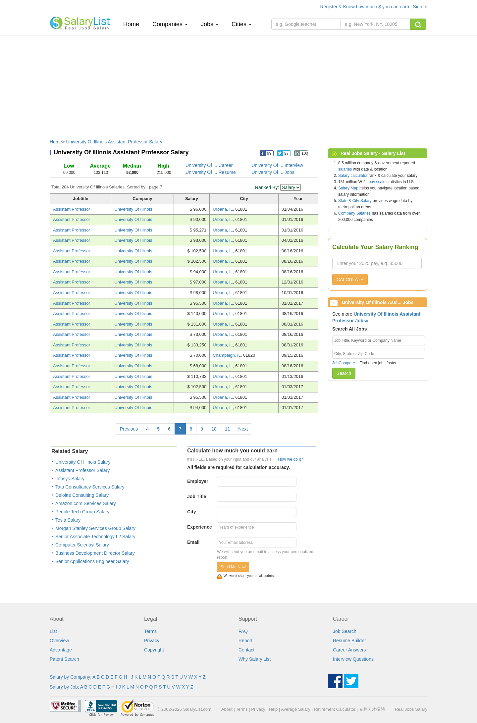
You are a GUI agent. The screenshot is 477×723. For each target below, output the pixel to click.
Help (273, 709)
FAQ (243, 631)
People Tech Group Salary (82, 511)
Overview (59, 640)
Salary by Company (70, 677)
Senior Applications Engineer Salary (92, 561)
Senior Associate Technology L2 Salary (95, 536)
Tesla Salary (67, 520)
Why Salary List (254, 659)
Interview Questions (353, 659)
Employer (197, 481)
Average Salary (295, 709)
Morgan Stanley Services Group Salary (95, 528)
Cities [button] (241, 24)
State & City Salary (355, 200)
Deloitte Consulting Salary (82, 495)
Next (243, 429)
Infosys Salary (69, 478)
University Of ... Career (209, 165)
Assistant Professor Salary (82, 470)
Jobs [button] (209, 24)
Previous (129, 429)
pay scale (377, 182)
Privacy (151, 640)
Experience (199, 527)
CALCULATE (350, 279)
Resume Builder (349, 640)
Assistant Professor (71, 209)
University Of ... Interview (277, 165)
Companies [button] (169, 24)
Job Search (344, 631)
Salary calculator (353, 175)
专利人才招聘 (372, 709)
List (53, 631)
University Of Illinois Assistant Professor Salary (114, 141)
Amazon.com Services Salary (85, 503)
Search (344, 373)
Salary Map (348, 188)
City (191, 511)
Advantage (61, 649)
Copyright (154, 649)
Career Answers (349, 649)
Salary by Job (64, 687)
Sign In (420, 6)
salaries (345, 169)
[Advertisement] (238, 83)
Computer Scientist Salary (82, 544)
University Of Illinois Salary (83, 462)
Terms (150, 631)
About (227, 709)
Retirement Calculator (334, 709)
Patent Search (64, 659)
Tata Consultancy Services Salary (90, 487)
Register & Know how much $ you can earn (365, 6)
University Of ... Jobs (273, 172)
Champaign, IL (227, 355)
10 (214, 429)
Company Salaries (354, 213)
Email (193, 542)
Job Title (196, 496)
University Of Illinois (133, 209)
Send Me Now (233, 567)
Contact (246, 649)
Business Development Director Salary (95, 553)
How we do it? (290, 459)
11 (227, 429)
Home (133, 24)
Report (245, 640)
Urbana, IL (223, 209)
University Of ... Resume (211, 172)
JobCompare (343, 363)
